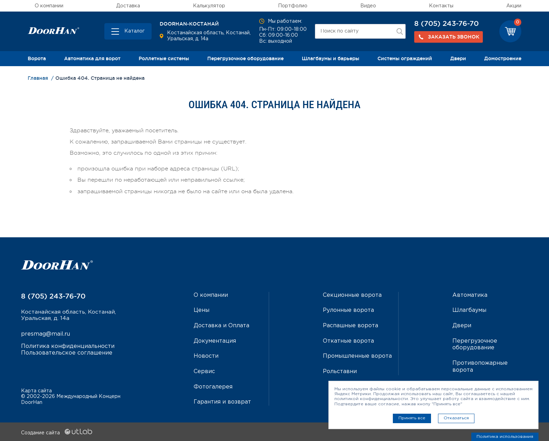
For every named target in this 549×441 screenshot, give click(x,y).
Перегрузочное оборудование (245, 58)
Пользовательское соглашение (66, 353)
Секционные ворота (352, 295)
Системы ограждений (404, 58)
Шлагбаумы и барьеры (330, 58)
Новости (206, 355)
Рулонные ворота (348, 310)
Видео (368, 6)
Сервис (204, 370)
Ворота (37, 58)
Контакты (441, 6)
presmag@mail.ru (45, 334)
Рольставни (340, 370)
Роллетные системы (164, 58)
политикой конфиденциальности (371, 399)
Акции (513, 6)
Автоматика (469, 295)
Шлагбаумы (469, 310)
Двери (458, 58)
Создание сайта (56, 431)
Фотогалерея (213, 385)
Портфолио (292, 6)
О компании (49, 6)
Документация (215, 340)
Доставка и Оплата (221, 325)
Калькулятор (209, 6)
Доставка (128, 6)
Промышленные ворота (357, 355)
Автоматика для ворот (92, 58)
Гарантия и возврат (222, 401)
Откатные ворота (348, 340)
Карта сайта (36, 389)
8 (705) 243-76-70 (446, 23)
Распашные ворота (350, 325)
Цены (201, 310)
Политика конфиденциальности (67, 346)
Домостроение (502, 58)
